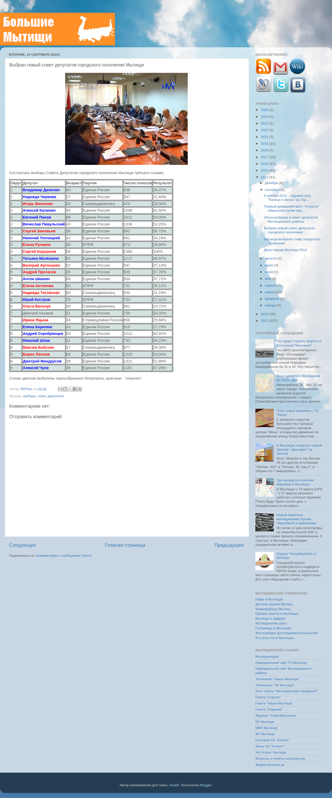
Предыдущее (229, 545)
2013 (265, 314)
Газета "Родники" (268, 709)
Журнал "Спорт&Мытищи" (276, 715)
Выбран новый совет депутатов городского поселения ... (289, 230)
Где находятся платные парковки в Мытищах (295, 482)
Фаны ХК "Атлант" (269, 746)
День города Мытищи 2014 (285, 250)
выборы (29, 396)
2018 (265, 150)
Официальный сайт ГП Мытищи (281, 663)
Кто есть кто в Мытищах (274, 638)
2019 (265, 143)
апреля (271, 285)
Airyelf (174, 785)
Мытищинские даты (271, 623)
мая (268, 278)
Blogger (206, 785)
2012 (265, 321)
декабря (272, 183)
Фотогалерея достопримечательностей (286, 633)
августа (271, 258)
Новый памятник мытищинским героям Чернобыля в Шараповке (296, 519)
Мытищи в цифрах (270, 618)
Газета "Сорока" (268, 697)
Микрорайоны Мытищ (272, 609)
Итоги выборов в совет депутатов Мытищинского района (291, 219)
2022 (265, 130)
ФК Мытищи (265, 734)
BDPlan (26, 389)
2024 (265, 117)
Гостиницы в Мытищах (273, 628)
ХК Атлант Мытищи (270, 752)
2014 (265, 177)
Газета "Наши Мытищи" (274, 703)
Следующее (22, 545)
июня (269, 272)
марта (270, 292)
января (271, 305)
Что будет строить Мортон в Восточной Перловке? (298, 343)
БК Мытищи (264, 722)
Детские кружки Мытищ (274, 604)
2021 (265, 137)
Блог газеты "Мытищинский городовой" (286, 691)
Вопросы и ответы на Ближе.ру (280, 758)
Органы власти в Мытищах (277, 613)
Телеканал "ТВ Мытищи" (275, 685)
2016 (265, 164)
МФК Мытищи (266, 728)
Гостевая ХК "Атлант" (272, 740)
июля (269, 265)
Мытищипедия (267, 656)
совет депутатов (51, 396)
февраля (272, 299)
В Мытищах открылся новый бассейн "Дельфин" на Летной (299, 449)
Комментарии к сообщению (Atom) (63, 555)
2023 (265, 123)
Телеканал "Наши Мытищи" (277, 679)
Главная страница (125, 545)
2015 (265, 170)
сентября (272, 190)
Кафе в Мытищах (269, 599)
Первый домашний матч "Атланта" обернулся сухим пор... (291, 208)
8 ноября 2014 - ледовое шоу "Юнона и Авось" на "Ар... (287, 198)
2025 (265, 110)
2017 (265, 157)
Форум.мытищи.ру (269, 765)
